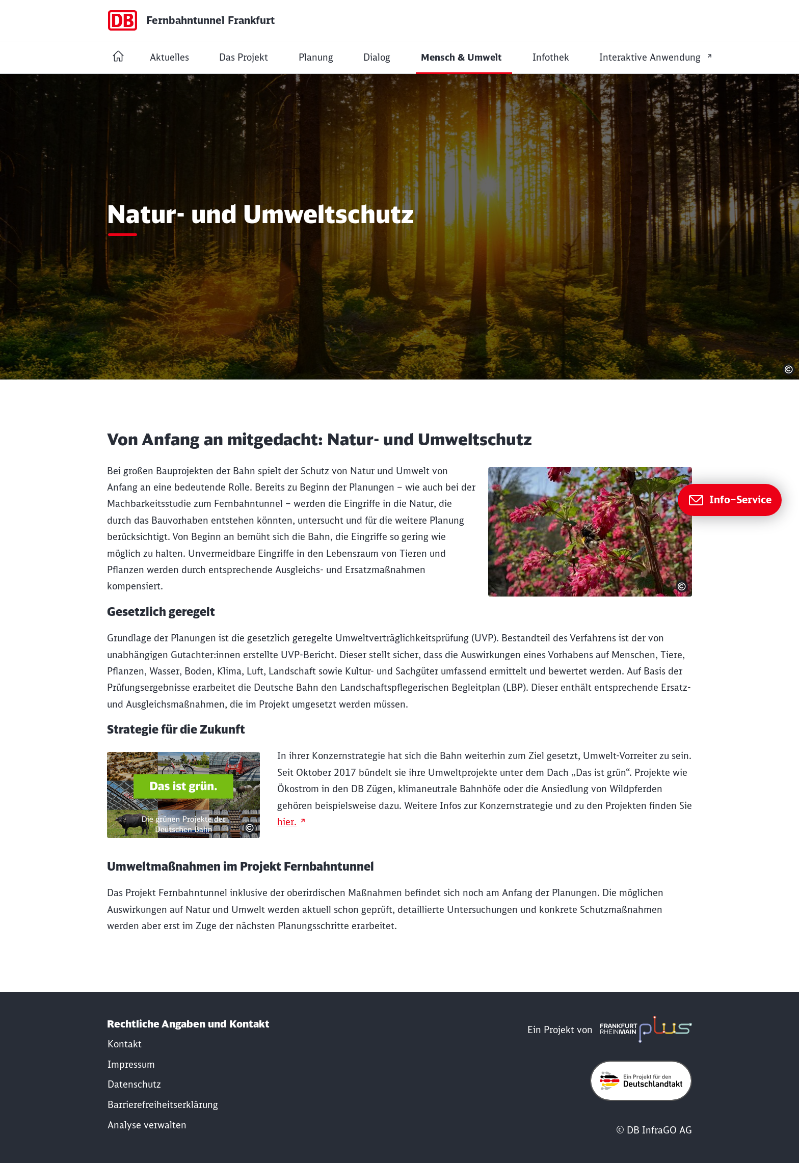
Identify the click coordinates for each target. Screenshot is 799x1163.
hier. (287, 822)
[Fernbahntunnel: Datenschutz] (134, 1084)
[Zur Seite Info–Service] (729, 500)
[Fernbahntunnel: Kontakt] (125, 1044)
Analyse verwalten (147, 1125)
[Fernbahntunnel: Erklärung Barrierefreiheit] (163, 1105)
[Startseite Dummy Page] (191, 20)
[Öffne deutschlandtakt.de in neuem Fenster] (641, 1080)
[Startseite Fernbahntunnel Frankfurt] (118, 57)
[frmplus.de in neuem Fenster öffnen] (643, 1030)
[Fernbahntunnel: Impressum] (131, 1064)
